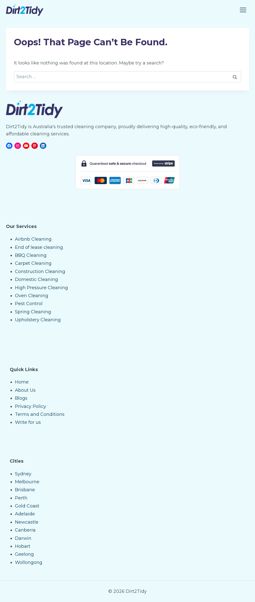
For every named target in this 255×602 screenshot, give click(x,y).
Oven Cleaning (31, 295)
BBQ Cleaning (31, 255)
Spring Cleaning (33, 312)
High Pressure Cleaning (41, 287)
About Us (25, 390)
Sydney (23, 474)
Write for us (28, 422)
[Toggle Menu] (243, 10)
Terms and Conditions (39, 414)
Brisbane (25, 490)
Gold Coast (27, 506)
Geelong (24, 554)
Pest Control (29, 303)
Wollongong (28, 562)
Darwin (23, 538)
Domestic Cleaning (36, 279)
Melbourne (27, 482)
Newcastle (26, 522)
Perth (21, 498)
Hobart (22, 546)
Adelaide (25, 514)
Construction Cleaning (40, 271)
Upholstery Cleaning (38, 320)
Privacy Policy (30, 406)
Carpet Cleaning (33, 263)
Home (22, 382)
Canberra (25, 530)
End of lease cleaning (39, 247)
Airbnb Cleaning (33, 239)
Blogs (21, 398)
